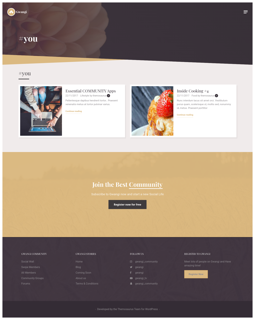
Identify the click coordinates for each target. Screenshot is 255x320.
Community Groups (32, 278)
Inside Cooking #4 (193, 90)
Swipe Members (30, 267)
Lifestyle (84, 95)
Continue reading (74, 110)
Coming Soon (83, 272)
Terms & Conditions (87, 283)
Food (194, 95)
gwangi (136, 267)
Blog (78, 267)
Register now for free (127, 210)
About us (81, 278)
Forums (25, 283)
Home (79, 261)
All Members (28, 272)
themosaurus (101, 95)
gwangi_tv (138, 278)
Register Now (196, 274)
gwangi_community (144, 261)
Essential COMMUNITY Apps (91, 90)
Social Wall (27, 261)
